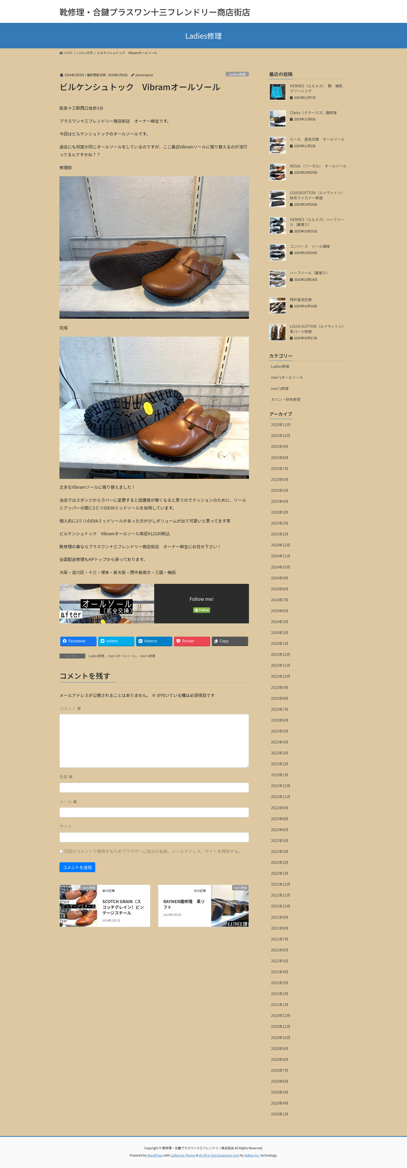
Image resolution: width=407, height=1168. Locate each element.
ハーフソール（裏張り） (310, 272)
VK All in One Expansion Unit (219, 1155)
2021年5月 (279, 960)
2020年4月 (279, 1103)
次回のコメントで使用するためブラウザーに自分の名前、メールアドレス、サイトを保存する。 (153, 851)
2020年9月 (279, 1048)
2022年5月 (279, 840)
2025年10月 (280, 435)
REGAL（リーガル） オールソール (318, 165)
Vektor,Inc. (252, 1155)
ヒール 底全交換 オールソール (317, 139)
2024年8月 (279, 588)
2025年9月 (279, 446)
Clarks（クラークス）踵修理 (313, 112)
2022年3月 (279, 851)
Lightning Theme (183, 1155)
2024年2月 (279, 632)
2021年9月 (279, 917)
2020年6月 (279, 1081)
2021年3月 (279, 982)
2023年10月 (280, 676)
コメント (70, 708)
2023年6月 (279, 720)
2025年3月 (279, 512)
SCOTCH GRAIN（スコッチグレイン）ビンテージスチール (123, 907)
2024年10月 (280, 567)
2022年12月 (280, 785)
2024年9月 (279, 577)
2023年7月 (279, 709)
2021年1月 (279, 1004)
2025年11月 (280, 424)
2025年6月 (279, 479)
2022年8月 (279, 818)
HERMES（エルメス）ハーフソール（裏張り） (317, 222)
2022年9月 (279, 807)
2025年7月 (279, 468)
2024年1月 (279, 643)
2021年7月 (279, 939)
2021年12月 (280, 884)
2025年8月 (279, 457)
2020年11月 (280, 1026)
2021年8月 (279, 928)
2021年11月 (280, 895)
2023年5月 (279, 731)
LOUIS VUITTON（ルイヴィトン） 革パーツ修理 (318, 329)
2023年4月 (279, 742)
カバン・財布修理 (285, 399)
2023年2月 (279, 763)
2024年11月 (280, 555)
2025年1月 (279, 534)
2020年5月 (279, 1092)
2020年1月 (279, 1114)
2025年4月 (279, 501)
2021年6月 (279, 949)
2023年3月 (279, 752)
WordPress (155, 1155)
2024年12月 (280, 544)
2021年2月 (279, 993)
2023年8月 (279, 698)
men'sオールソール (122, 656)
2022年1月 (279, 873)
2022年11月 (280, 796)
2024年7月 (279, 599)
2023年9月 (279, 687)
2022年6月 (279, 829)
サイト (65, 826)
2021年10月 (280, 906)
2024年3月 (279, 621)
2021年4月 (279, 971)
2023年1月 (279, 774)
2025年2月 (279, 523)
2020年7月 (279, 1070)
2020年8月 (279, 1059)
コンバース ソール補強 (310, 246)
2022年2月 (279, 862)
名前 (66, 776)
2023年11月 (280, 665)
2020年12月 (280, 1015)
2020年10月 (280, 1037)
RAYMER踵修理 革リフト (184, 904)
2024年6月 (279, 610)
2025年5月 (279, 490)
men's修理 (147, 656)
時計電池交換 (301, 299)
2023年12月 (280, 654)
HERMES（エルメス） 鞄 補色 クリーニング (318, 88)
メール (68, 801)
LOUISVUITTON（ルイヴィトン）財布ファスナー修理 (317, 195)
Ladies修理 (237, 74)
